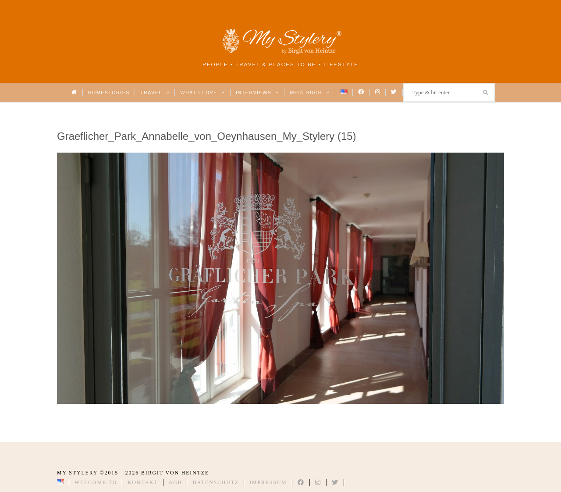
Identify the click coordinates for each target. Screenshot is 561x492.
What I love (202, 92)
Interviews (257, 92)
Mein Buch (310, 92)
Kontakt (143, 482)
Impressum (268, 482)
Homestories (109, 92)
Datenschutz (215, 482)
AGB (175, 482)
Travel (155, 92)
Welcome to (96, 482)
